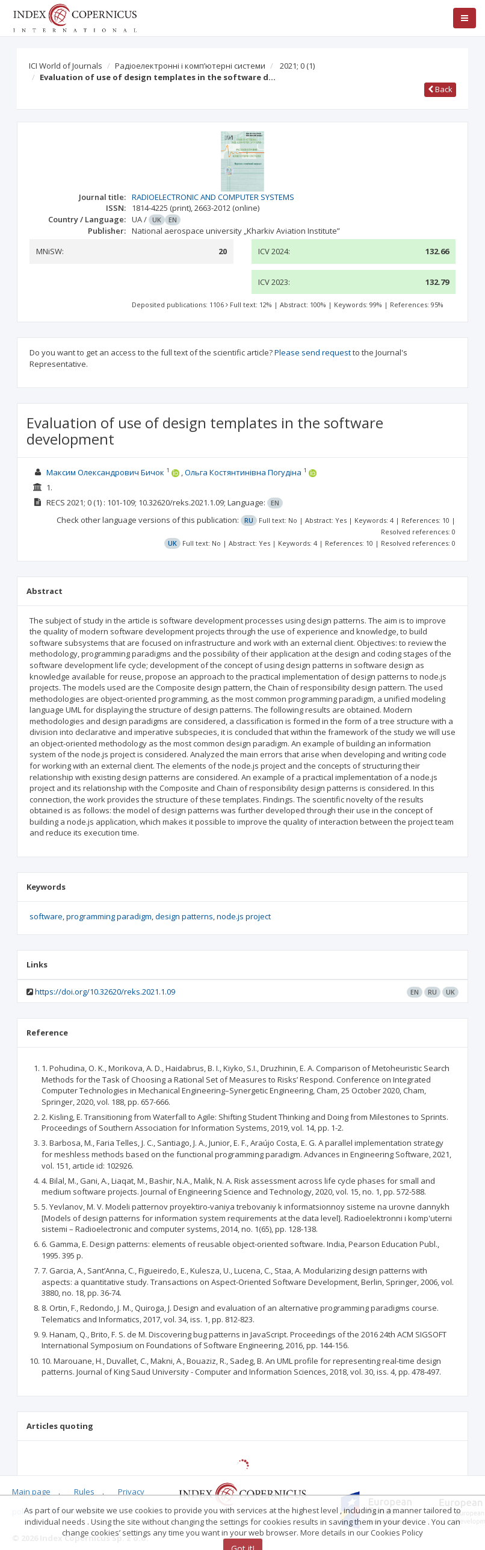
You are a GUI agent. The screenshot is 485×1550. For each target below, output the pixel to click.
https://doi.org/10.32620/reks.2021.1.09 (105, 991)
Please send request (312, 352)
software (46, 916)
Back (440, 89)
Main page (31, 1491)
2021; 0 (297, 65)
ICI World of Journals (65, 65)
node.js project (244, 916)
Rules (84, 1491)
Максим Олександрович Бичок (105, 472)
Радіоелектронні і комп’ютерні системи (190, 65)
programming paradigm (109, 916)
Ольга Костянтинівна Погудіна (243, 472)
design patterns (184, 916)
